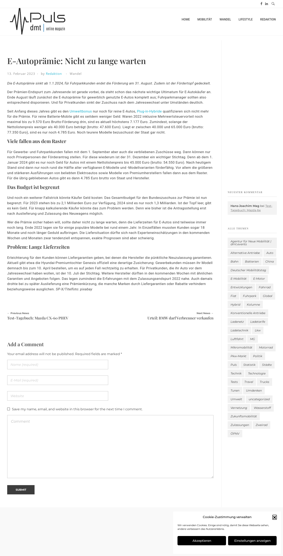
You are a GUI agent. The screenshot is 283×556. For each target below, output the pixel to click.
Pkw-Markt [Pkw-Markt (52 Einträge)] (238, 356)
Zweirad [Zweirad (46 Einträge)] (261, 425)
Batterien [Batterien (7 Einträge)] (252, 261)
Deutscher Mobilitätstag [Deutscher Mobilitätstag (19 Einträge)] (248, 270)
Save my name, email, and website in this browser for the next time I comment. (77, 409)
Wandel (76, 74)
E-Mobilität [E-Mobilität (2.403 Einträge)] (239, 278)
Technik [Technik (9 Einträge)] (236, 373)
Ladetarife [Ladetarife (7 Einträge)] (257, 322)
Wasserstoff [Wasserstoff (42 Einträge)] (262, 408)
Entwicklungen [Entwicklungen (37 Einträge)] (241, 287)
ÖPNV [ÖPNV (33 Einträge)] (235, 433)
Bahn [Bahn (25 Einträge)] (234, 261)
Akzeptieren (202, 541)
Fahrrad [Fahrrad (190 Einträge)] (264, 287)
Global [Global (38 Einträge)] (267, 296)
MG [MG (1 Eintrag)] (252, 339)
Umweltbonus (81, 111)
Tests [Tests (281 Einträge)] (234, 382)
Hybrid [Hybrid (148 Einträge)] (235, 304)
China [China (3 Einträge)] (269, 261)
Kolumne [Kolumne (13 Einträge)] (253, 304)
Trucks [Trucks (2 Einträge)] (264, 382)
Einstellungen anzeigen (252, 541)
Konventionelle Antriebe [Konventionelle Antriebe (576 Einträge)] (248, 313)
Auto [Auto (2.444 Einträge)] (269, 253)
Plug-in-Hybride (149, 111)
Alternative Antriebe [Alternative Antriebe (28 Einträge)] (245, 253)
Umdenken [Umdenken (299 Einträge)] (254, 390)
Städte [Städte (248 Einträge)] (267, 365)
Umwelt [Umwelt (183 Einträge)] (236, 399)
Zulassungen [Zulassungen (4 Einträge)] (240, 425)
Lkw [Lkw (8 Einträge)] (258, 330)
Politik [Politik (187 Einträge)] (257, 356)
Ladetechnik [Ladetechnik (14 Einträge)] (239, 330)
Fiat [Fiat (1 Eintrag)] (233, 296)
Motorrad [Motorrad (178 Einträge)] (266, 347)
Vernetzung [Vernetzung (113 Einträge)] (239, 408)
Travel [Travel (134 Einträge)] (248, 382)
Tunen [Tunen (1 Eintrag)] (235, 390)
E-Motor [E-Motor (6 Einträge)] (259, 278)
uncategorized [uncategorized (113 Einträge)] (259, 399)
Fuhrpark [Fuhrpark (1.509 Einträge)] (249, 296)
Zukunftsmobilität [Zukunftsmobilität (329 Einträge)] (244, 416)
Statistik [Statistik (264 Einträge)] (249, 365)
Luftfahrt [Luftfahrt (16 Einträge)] (237, 339)
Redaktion (54, 74)
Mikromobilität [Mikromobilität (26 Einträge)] (241, 347)
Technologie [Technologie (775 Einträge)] (257, 373)
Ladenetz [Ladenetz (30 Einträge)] (237, 322)
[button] (275, 517)
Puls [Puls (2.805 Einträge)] (234, 365)
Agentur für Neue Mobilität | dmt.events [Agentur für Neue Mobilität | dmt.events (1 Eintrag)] (251, 242)
